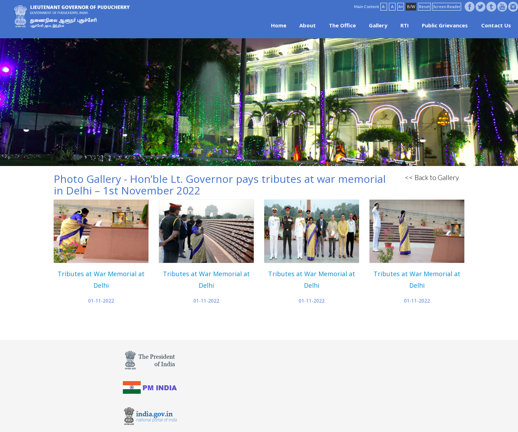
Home (278, 25)
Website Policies (235, 415)
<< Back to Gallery (432, 177)
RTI (404, 25)
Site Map (278, 415)
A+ (400, 6)
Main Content (366, 6)
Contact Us (496, 25)
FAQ (260, 415)
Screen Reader (447, 6)
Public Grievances (445, 25)
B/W (411, 6)
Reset (424, 6)
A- (384, 6)
